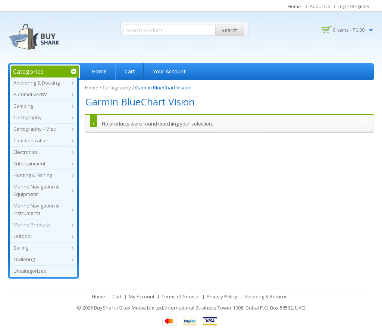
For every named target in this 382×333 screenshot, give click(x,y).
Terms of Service (181, 296)
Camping (23, 105)
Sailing (20, 247)
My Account (141, 296)
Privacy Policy (222, 296)
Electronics (25, 152)
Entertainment (29, 163)
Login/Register (354, 6)
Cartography (27, 117)
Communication (30, 140)
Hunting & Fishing (32, 175)
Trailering (24, 259)
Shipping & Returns (266, 296)
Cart (130, 71)
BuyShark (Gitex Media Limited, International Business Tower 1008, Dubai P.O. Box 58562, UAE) (199, 307)
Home (294, 6)
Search (230, 30)
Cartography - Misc (34, 129)
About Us (320, 6)
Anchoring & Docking (36, 82)
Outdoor (22, 236)
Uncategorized (30, 270)
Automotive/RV (30, 94)
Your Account (169, 71)
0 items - (348, 29)
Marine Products (32, 224)
